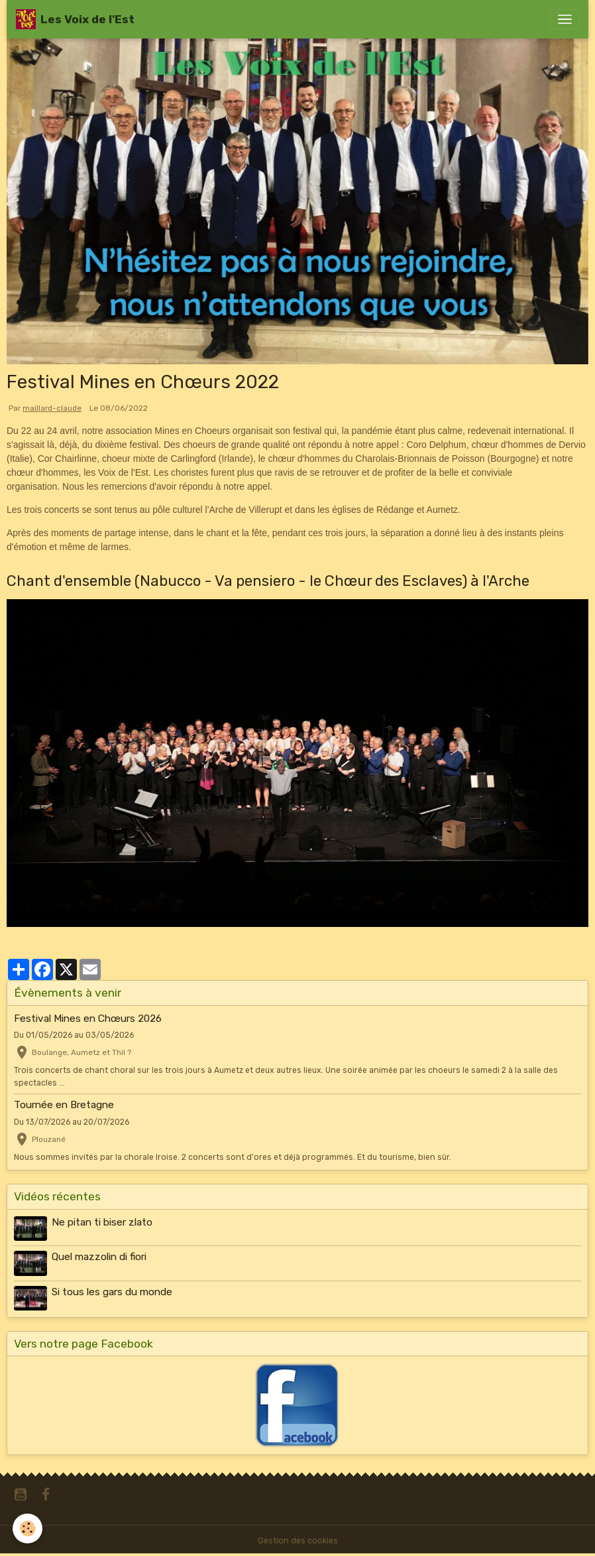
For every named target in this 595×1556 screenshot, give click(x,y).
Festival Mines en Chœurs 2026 (88, 1019)
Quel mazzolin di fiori (99, 1257)
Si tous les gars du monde (112, 1292)
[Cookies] (28, 1528)
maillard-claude (52, 408)
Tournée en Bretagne (64, 1105)
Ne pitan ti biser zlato (102, 1222)
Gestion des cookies (298, 1540)
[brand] (75, 19)
